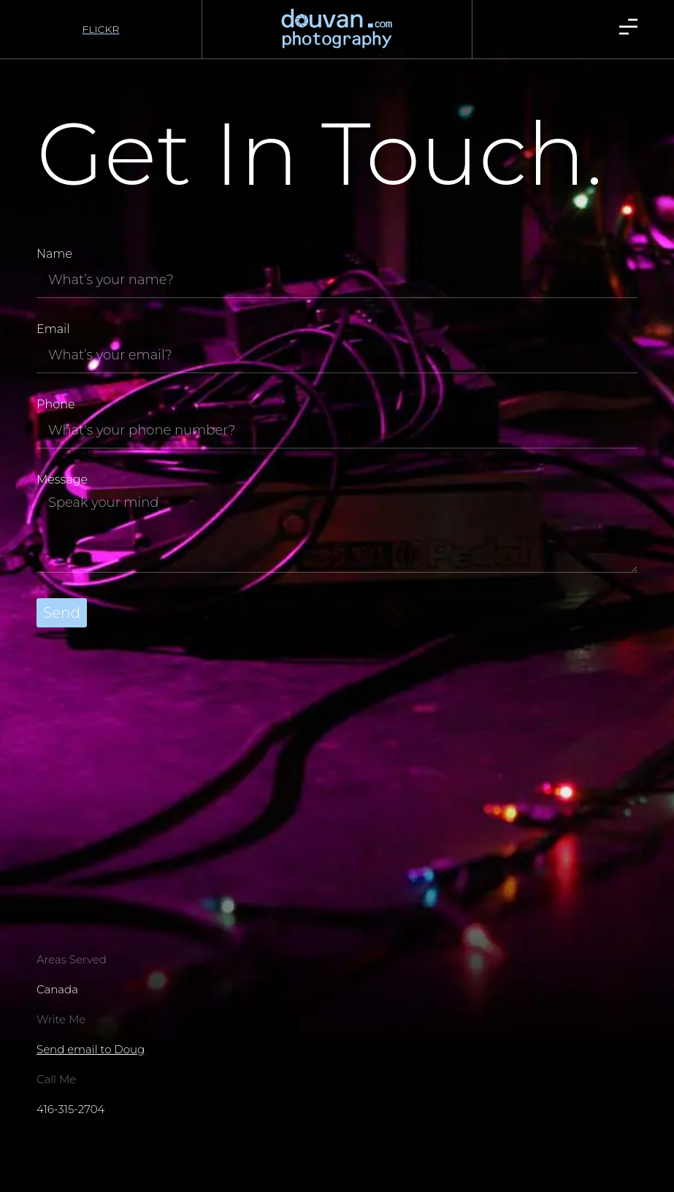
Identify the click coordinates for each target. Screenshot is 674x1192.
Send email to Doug (91, 1049)
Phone (55, 405)
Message (62, 480)
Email (53, 330)
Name (54, 254)
